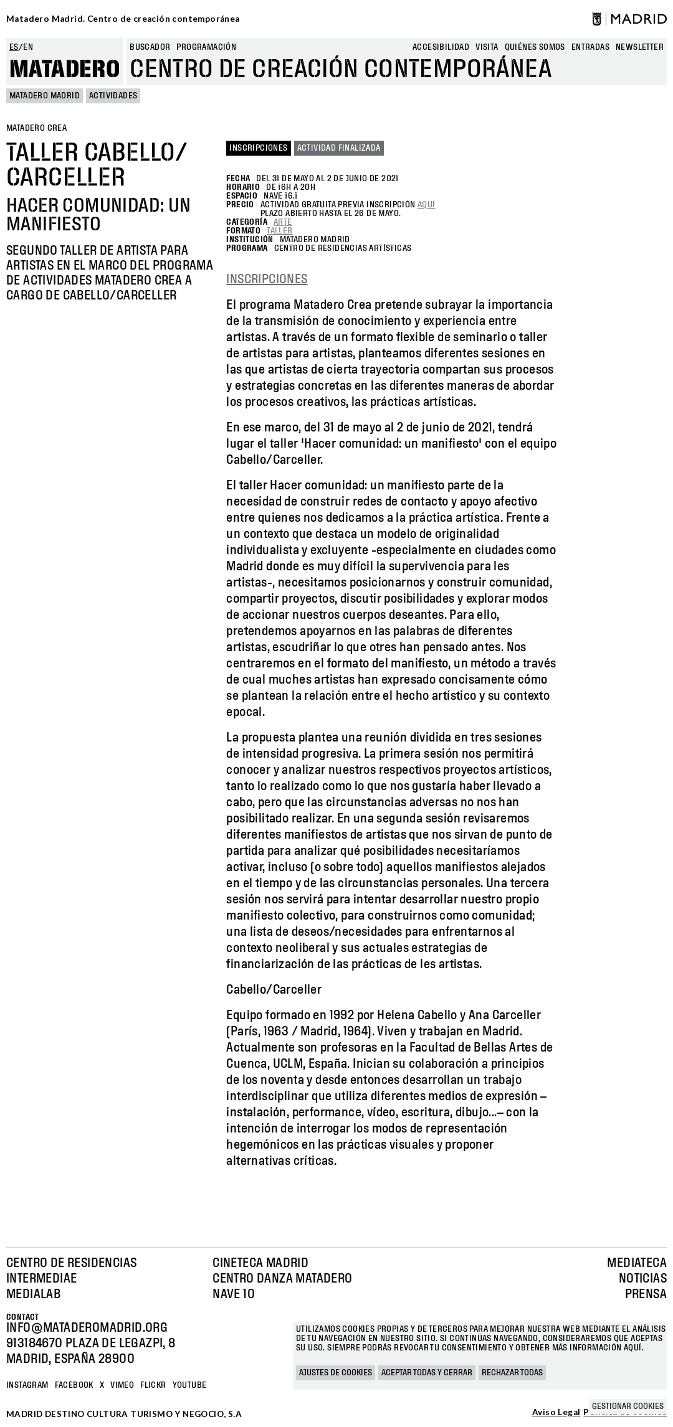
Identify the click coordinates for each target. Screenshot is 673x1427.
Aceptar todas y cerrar (426, 1372)
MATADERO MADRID (44, 96)
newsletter (640, 47)
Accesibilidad (441, 47)
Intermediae (41, 1279)
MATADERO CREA (36, 128)
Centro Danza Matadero (282, 1279)
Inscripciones (258, 148)
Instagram (27, 1385)
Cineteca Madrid (260, 1263)
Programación (206, 47)
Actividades (113, 96)
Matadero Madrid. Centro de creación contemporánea (123, 19)
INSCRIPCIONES (266, 279)
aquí (427, 204)
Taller (279, 231)
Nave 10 (233, 1294)
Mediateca (637, 1263)
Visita (486, 47)
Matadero (64, 69)
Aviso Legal (556, 1412)
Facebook (74, 1385)
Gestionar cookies (628, 1406)
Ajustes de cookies (335, 1372)
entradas (590, 47)
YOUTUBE (190, 1385)
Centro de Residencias (71, 1263)
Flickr (153, 1385)
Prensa (646, 1294)
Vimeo (122, 1385)
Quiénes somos (535, 47)
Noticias (643, 1279)
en (28, 47)
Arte (283, 222)
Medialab (33, 1294)
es (14, 47)
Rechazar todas (512, 1372)
